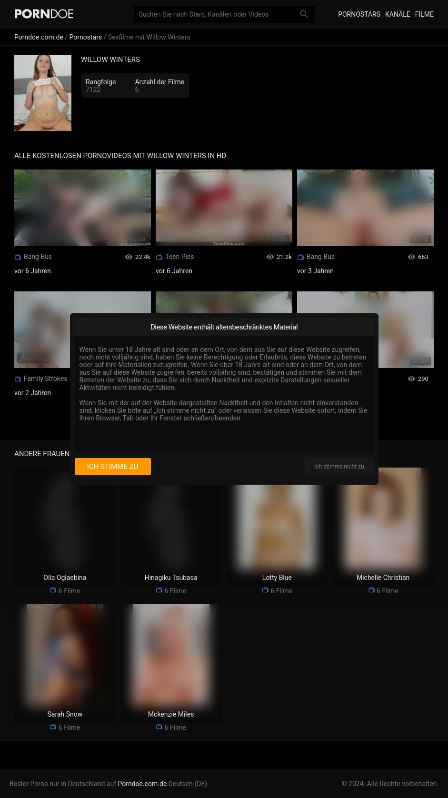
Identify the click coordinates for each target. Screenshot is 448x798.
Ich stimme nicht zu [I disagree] (339, 466)
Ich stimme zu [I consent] (112, 466)
